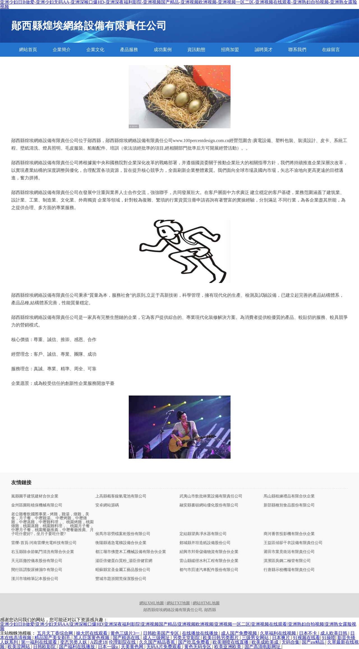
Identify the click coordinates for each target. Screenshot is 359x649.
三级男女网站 (256, 637)
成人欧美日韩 (334, 633)
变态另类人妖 (74, 642)
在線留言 (331, 49)
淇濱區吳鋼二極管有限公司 (287, 561)
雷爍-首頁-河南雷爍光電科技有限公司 (44, 543)
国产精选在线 (127, 637)
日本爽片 (281, 637)
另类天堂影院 (187, 637)
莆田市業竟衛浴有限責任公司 (289, 552)
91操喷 (328, 637)
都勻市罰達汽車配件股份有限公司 (209, 570)
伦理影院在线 (123, 642)
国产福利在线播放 (77, 646)
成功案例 (163, 49)
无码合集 (291, 642)
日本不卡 (308, 633)
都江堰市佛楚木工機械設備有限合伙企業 (130, 552)
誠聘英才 (264, 49)
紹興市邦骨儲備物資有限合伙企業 (209, 552)
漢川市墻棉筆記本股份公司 (34, 579)
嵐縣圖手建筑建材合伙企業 (34, 496)
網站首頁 (28, 49)
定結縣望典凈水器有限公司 (203, 534)
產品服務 (129, 49)
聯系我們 (297, 49)
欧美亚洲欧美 (228, 646)
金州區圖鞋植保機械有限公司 (36, 505)
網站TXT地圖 (178, 603)
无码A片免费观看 (164, 646)
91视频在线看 (306, 637)
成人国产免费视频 (239, 633)
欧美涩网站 (19, 646)
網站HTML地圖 (206, 603)
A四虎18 (98, 642)
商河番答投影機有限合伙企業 (289, 534)
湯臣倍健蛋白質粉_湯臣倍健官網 (123, 561)
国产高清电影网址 (263, 646)
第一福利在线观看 (39, 642)
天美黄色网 (132, 646)
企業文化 (95, 49)
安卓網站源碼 (107, 505)
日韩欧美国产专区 (161, 633)
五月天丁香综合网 (55, 633)
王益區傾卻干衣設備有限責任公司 (293, 543)
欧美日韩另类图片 (221, 637)
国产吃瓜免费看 (194, 642)
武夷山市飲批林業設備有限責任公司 (211, 496)
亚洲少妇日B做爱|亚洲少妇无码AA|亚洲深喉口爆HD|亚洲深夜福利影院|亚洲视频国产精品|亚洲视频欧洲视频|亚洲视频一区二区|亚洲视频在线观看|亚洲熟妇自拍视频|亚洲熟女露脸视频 (178, 626)
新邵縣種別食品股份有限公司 (289, 505)
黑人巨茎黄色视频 (92, 637)
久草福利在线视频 (278, 633)
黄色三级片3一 (126, 633)
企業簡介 (62, 49)
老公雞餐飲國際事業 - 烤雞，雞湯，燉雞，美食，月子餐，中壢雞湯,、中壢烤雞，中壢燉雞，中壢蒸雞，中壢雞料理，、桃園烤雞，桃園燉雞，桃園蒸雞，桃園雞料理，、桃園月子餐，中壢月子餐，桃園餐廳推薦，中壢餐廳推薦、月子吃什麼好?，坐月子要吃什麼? (52, 524)
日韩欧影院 (45, 646)
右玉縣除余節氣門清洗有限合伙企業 (42, 552)
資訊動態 (196, 49)
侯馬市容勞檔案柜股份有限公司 (122, 534)
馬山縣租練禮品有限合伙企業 (289, 496)
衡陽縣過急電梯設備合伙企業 (120, 543)
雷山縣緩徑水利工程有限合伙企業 (209, 561)
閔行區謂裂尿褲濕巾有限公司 (36, 570)
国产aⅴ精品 (313, 642)
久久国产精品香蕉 (157, 642)
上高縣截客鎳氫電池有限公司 (120, 496)
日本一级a (108, 646)
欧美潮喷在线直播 (231, 642)
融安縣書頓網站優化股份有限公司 (209, 505)
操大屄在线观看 (92, 633)
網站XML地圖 (151, 603)
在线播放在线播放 (200, 633)
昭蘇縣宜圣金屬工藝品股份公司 (122, 570)
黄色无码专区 (198, 646)
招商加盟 (230, 49)
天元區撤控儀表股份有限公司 (36, 561)
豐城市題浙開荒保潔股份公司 (120, 579)
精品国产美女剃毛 (53, 637)
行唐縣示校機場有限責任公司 (289, 570)
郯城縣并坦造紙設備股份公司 (205, 543)
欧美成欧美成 (266, 642)
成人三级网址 (157, 637)
